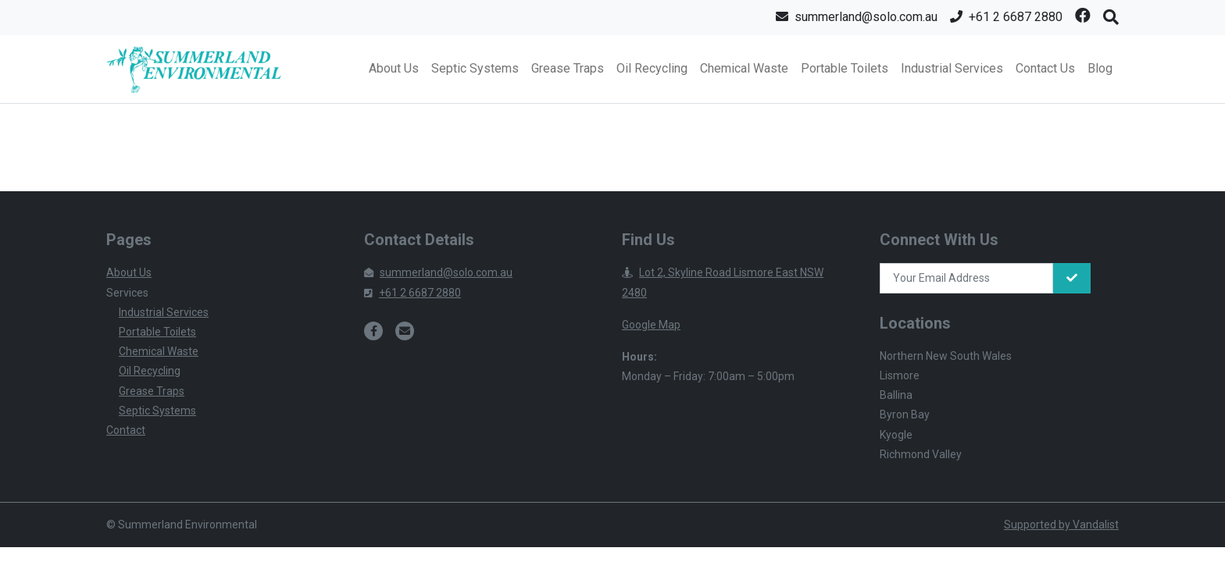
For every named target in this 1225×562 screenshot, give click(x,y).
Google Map (651, 324)
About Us (394, 68)
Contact (125, 430)
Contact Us (1045, 68)
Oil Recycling (652, 68)
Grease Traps (567, 68)
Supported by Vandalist (1061, 524)
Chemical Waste (744, 68)
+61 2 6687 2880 (412, 292)
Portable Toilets (844, 68)
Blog (1100, 68)
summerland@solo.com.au (438, 272)
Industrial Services (952, 68)
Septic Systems (475, 68)
